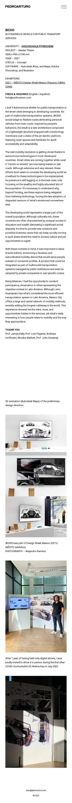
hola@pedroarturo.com (18, 97)
